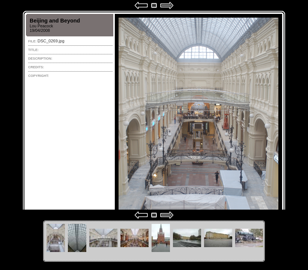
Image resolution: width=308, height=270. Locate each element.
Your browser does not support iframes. (154, 110)
